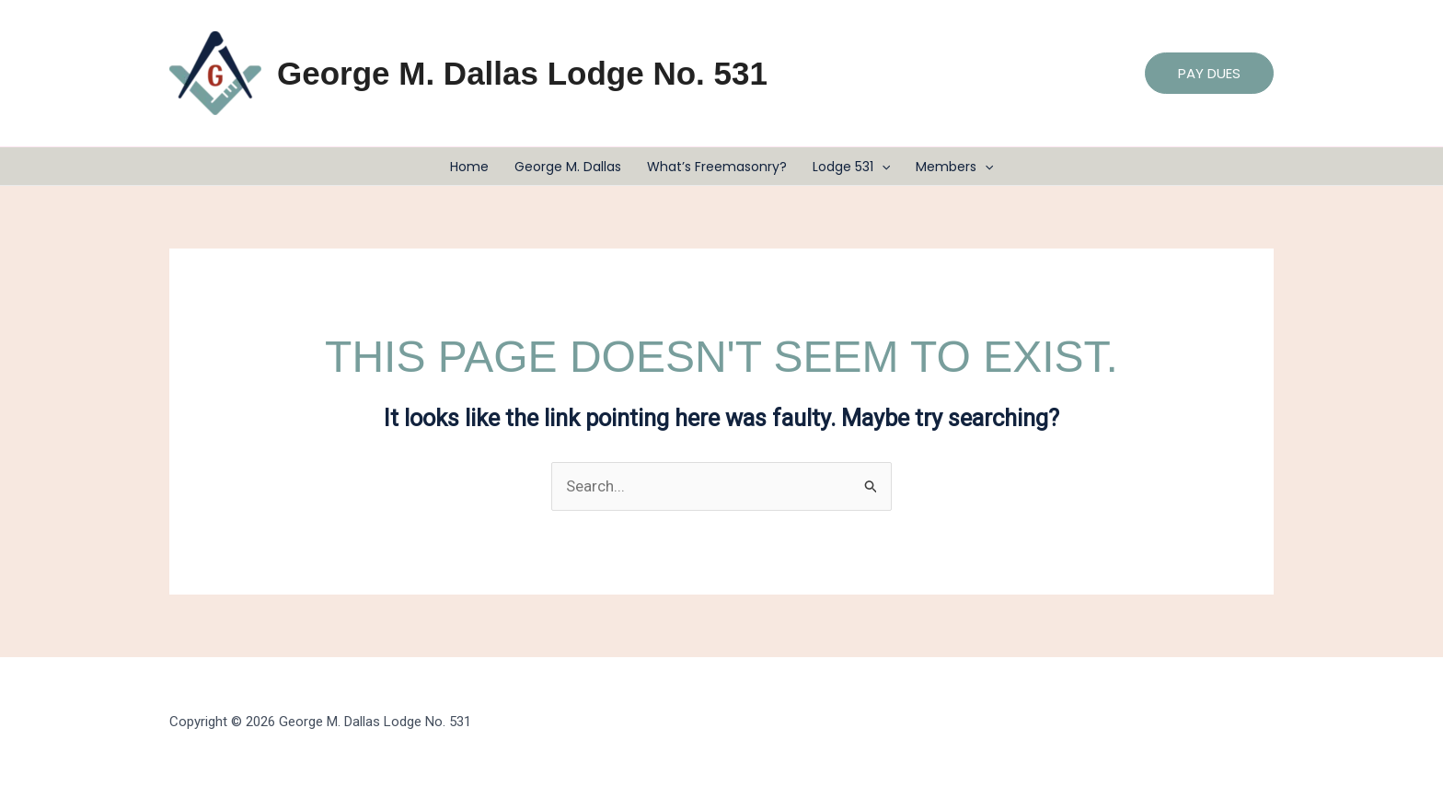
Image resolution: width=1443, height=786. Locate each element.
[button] (1209, 73)
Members (954, 166)
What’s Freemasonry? (717, 166)
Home (469, 166)
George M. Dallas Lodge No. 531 (522, 73)
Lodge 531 (851, 166)
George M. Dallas (567, 166)
